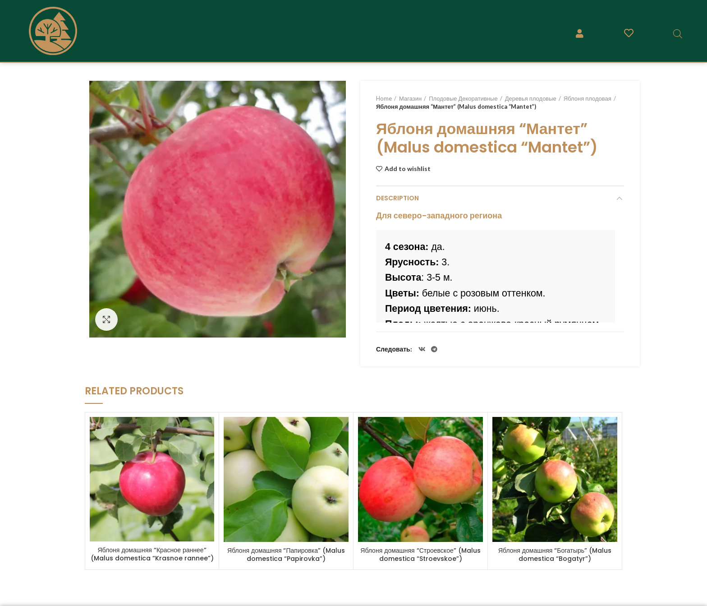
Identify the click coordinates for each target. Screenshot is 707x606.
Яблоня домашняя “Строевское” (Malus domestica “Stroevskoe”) (420, 554)
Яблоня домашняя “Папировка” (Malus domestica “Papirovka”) (286, 554)
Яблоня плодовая (587, 98)
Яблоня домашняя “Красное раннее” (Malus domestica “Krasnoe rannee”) (152, 554)
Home (384, 98)
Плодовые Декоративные (463, 98)
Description (397, 198)
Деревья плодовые (530, 98)
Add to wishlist (408, 169)
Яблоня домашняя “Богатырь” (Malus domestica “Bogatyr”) (554, 554)
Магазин (410, 98)
